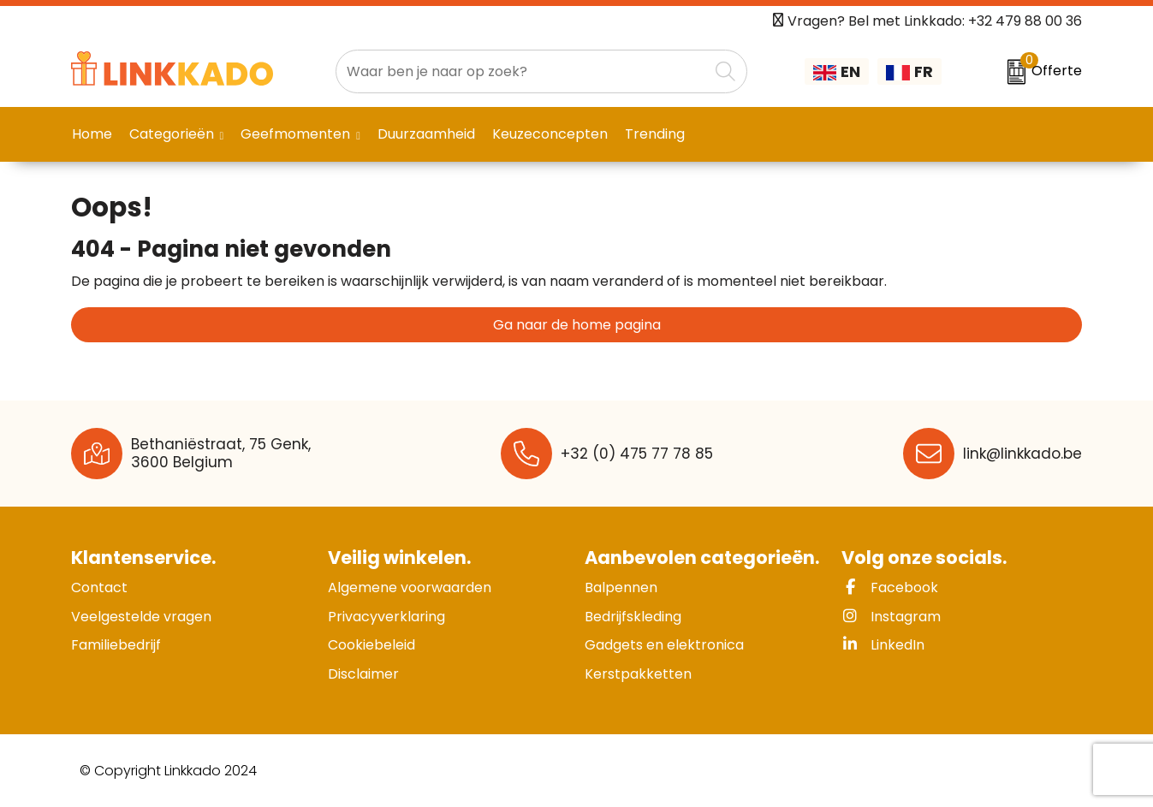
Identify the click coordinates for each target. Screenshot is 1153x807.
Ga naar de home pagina (577, 325)
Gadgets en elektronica (664, 645)
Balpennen (621, 587)
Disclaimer (363, 674)
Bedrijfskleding (633, 616)
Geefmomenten (295, 134)
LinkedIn (882, 645)
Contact (99, 587)
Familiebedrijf (116, 645)
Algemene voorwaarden (409, 587)
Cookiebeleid (371, 645)
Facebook (889, 587)
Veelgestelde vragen (141, 616)
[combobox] (522, 71)
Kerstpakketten (638, 674)
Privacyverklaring (386, 616)
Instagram (891, 616)
